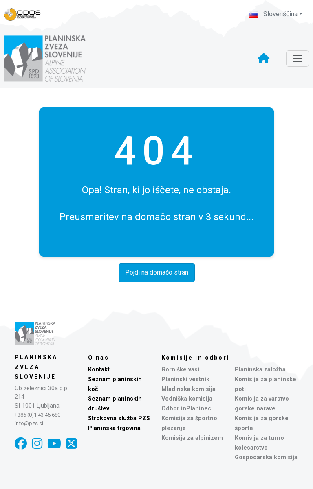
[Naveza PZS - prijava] (26, 14)
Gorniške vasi (180, 369)
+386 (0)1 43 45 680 (37, 415)
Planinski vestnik (185, 379)
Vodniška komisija (186, 398)
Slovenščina (273, 14)
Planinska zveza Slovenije (36, 367)
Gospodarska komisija (266, 457)
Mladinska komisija (188, 389)
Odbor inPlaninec (186, 408)
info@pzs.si (29, 423)
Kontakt (99, 369)
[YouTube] (54, 443)
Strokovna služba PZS (119, 418)
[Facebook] (21, 443)
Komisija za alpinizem (192, 437)
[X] (71, 443)
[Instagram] (37, 443)
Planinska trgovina (114, 428)
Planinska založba (260, 369)
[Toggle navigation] (297, 58)
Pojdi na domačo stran (156, 272)
